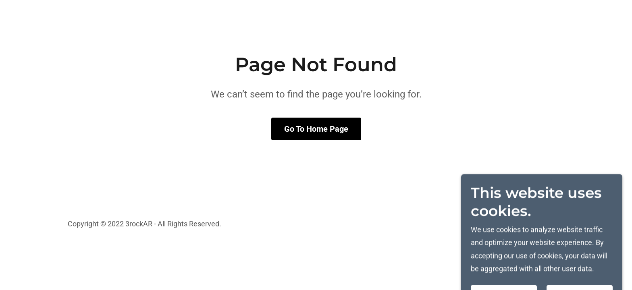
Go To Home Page (316, 129)
